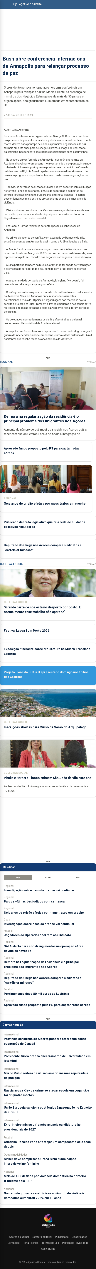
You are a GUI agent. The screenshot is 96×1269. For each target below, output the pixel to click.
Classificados (79, 1236)
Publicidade (62, 1236)
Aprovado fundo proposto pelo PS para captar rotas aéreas (47, 1005)
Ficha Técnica (30, 1242)
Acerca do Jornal (19, 1236)
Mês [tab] (78, 877)
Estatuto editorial (42, 1236)
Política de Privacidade (75, 1242)
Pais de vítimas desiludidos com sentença (34, 901)
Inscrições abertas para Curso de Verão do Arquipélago (45, 727)
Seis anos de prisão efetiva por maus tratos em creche (44, 503)
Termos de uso (50, 1242)
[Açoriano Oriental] (48, 1227)
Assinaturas (48, 1248)
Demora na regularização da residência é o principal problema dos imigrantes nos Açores (44, 418)
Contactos (14, 1242)
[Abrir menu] (5, 4)
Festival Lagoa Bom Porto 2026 (26, 630)
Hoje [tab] (18, 877)
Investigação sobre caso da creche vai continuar (39, 890)
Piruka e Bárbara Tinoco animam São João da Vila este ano (47, 778)
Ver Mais (91, 362)
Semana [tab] (48, 877)
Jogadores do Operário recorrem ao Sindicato (37, 935)
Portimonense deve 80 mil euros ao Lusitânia (36, 994)
